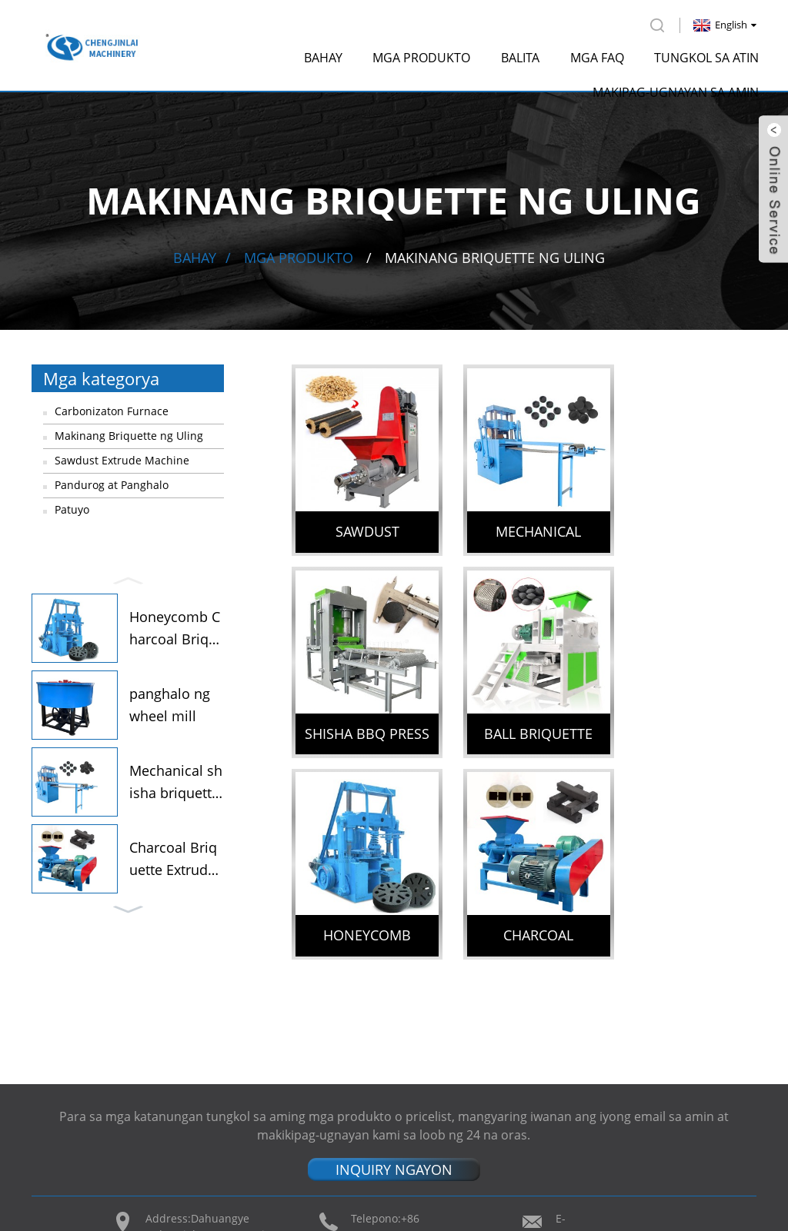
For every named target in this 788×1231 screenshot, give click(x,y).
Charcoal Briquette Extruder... (173, 858)
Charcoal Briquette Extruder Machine (686, 716)
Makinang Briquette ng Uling (495, 255)
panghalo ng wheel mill (169, 703)
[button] (128, 576)
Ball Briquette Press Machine (363, 716)
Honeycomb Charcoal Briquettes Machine (525, 716)
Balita (520, 55)
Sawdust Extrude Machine (122, 458)
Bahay (323, 55)
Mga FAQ (597, 55)
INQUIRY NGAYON (394, 1019)
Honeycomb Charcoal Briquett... (174, 627)
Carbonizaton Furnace (112, 408)
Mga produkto (421, 55)
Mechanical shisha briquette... (175, 781)
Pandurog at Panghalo (112, 482)
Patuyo (72, 507)
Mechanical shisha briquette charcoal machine (524, 524)
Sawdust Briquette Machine (362, 524)
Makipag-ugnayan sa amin (676, 90)
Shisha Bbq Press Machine (687, 524)
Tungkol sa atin (706, 55)
